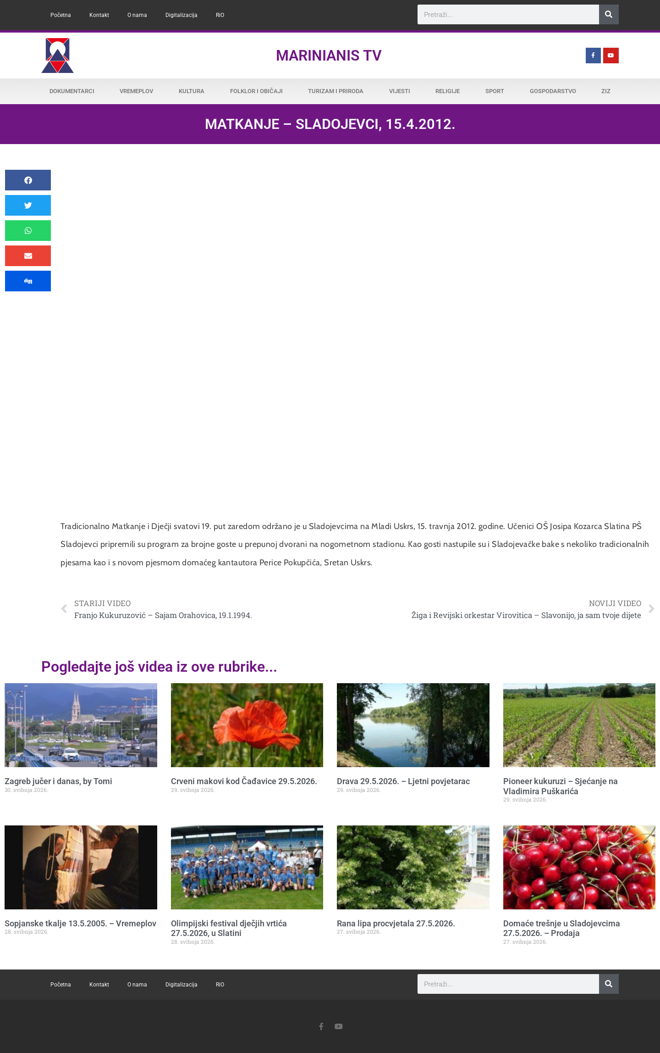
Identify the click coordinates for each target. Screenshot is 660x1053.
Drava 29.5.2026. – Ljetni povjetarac (403, 781)
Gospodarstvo (553, 91)
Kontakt (99, 15)
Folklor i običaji (256, 91)
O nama (137, 15)
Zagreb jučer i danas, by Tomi (58, 781)
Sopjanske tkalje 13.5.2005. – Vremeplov (80, 923)
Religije (447, 91)
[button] (28, 180)
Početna (60, 15)
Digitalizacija (181, 15)
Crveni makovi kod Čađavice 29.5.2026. (244, 781)
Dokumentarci (72, 91)
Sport (494, 91)
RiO (220, 15)
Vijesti (399, 91)
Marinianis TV (329, 55)
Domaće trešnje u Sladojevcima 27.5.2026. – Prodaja (561, 928)
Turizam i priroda (335, 91)
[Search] (609, 14)
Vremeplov (136, 91)
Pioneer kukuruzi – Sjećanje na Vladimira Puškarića (560, 786)
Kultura (191, 91)
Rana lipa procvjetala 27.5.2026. (396, 923)
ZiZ (605, 91)
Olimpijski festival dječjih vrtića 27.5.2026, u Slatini (229, 928)
